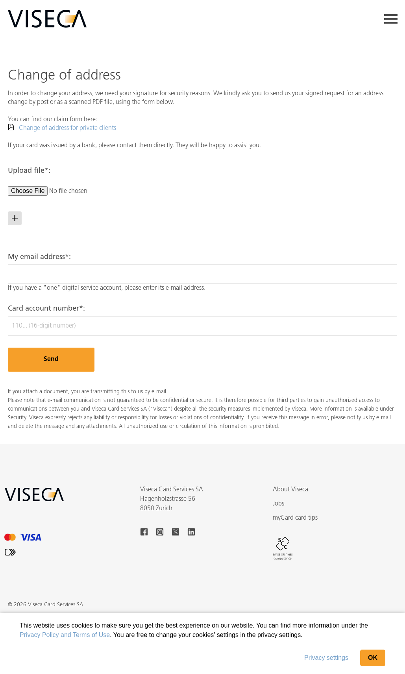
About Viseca (290, 490)
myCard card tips (295, 518)
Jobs (278, 504)
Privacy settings (326, 657)
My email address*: (39, 257)
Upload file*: (29, 171)
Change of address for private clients (67, 128)
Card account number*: (46, 309)
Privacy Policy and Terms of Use (65, 634)
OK (372, 657)
